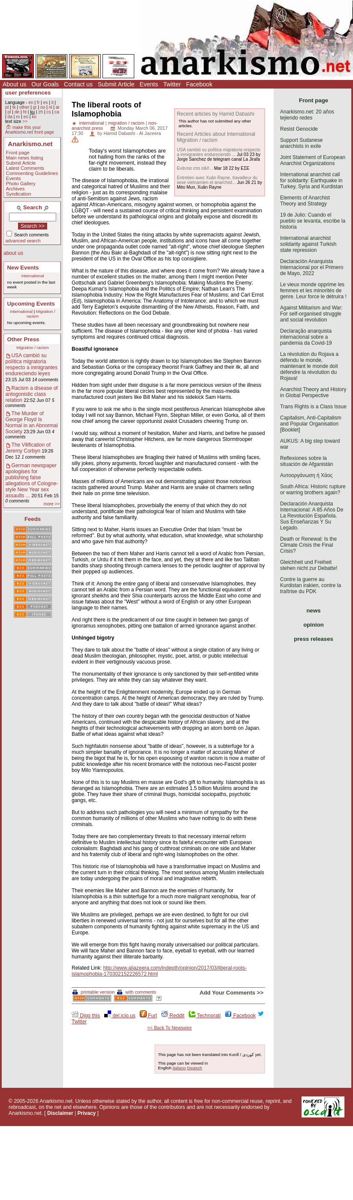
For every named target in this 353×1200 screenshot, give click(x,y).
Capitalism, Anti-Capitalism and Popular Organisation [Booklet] (310, 424)
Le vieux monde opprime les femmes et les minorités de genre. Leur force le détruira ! (313, 291)
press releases (313, 639)
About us (14, 84)
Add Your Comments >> (231, 992)
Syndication (18, 193)
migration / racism (126, 123)
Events (149, 84)
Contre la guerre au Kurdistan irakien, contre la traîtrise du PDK (310, 585)
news (314, 610)
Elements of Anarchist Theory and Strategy (305, 201)
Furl (148, 1016)
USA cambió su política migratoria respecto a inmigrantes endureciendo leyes (31, 364)
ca (56, 112)
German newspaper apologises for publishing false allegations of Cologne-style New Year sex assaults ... (32, 480)
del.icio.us (120, 1016)
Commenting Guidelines (32, 173)
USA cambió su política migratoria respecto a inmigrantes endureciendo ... (218, 152)
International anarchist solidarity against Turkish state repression (308, 244)
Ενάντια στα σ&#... (195, 168)
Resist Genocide (299, 129)
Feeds (32, 519)
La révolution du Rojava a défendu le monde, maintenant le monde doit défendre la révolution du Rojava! (309, 366)
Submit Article (116, 84)
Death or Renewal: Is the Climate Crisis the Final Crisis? (308, 545)
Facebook (199, 84)
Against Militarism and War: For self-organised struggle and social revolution (311, 314)
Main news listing (24, 157)
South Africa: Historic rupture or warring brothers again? (313, 490)
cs (48, 112)
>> (24, 121)
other (24, 107)
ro (18, 116)
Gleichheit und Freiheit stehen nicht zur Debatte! (308, 565)
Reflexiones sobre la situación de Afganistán (306, 461)
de (17, 112)
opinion (313, 624)
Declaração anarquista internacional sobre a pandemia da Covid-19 (306, 337)
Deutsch (194, 1067)
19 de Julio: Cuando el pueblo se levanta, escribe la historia (312, 221)
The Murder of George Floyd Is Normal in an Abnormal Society (32, 422)
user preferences (28, 92)
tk (14, 107)
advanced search (23, 240)
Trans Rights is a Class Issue (313, 407)
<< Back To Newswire (169, 1027)
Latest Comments (25, 168)
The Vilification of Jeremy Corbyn (28, 448)
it (52, 102)
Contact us (78, 84)
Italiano (179, 1067)
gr (35, 107)
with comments (136, 992)
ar (58, 107)
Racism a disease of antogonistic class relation (32, 394)
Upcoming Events (31, 303)
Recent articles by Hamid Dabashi (215, 114)
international (91, 123)
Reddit (172, 1016)
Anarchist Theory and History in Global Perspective (313, 392)
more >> (51, 504)
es (45, 102)
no (42, 107)
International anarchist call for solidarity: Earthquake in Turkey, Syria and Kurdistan (311, 180)
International (32, 275)
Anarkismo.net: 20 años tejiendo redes (307, 115)
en (30, 102)
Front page (18, 152)
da (9, 116)
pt (7, 107)
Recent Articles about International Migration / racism (216, 137)
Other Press (23, 339)
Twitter (172, 84)
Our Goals (45, 84)
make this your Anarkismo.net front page (29, 130)
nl (50, 107)
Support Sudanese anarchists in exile (301, 143)
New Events (23, 267)
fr (38, 102)
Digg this (86, 1016)
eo (26, 116)
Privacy (87, 1113)
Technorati (204, 1016)
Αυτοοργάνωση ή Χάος (306, 475)
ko (34, 116)
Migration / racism (32, 347)
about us (13, 253)
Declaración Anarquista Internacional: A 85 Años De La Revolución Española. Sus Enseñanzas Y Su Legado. (311, 516)
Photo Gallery (21, 183)
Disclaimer (60, 1113)
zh (40, 112)
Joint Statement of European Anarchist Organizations (312, 160)
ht (25, 112)
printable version (93, 992)
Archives (15, 188)
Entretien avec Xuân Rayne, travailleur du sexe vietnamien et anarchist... (217, 180)
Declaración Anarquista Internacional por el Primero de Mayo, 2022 (311, 267)
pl (9, 112)
